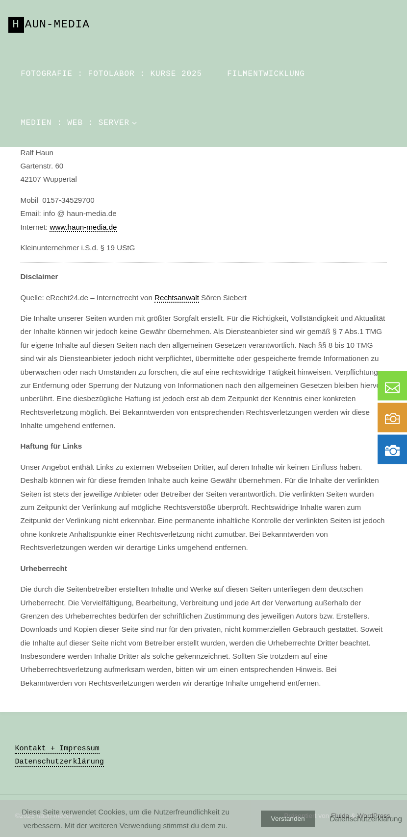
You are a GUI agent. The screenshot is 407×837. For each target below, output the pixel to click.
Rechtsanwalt (176, 297)
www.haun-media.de (83, 227)
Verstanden (288, 818)
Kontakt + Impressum (57, 748)
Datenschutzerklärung (59, 761)
